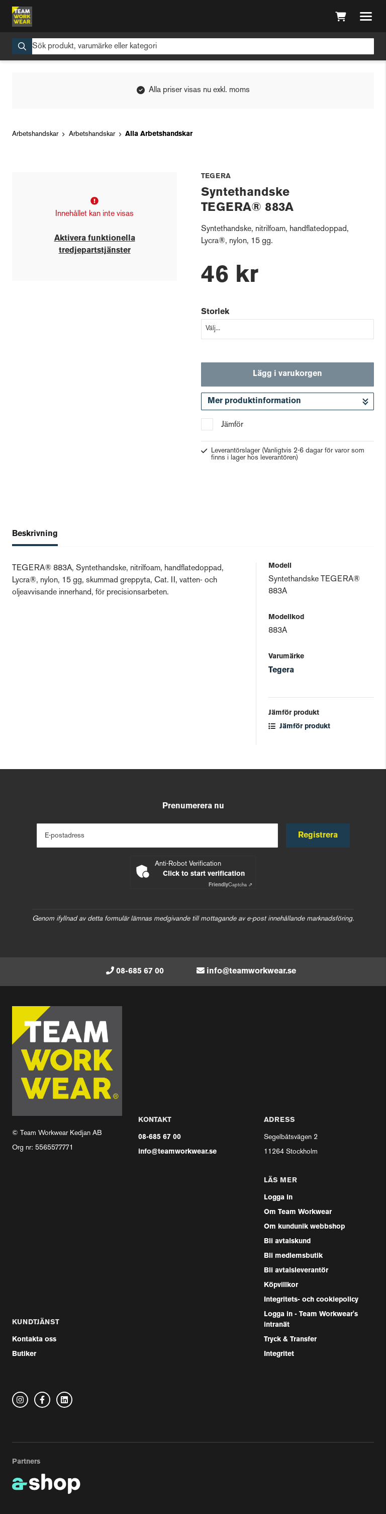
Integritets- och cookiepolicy (311, 1300)
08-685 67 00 (140, 971)
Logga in (278, 1197)
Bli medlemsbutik (293, 1256)
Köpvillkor (281, 1285)
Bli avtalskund (287, 1241)
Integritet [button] (279, 1354)
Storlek (215, 312)
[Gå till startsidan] (22, 17)
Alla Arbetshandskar (158, 134)
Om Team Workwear (298, 1212)
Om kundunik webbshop (304, 1227)
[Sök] (193, 46)
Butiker (24, 1354)
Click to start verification (204, 874)
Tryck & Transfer (290, 1339)
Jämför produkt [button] (299, 726)
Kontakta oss (34, 1339)
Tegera (281, 670)
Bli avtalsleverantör (296, 1270)
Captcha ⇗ (230, 885)
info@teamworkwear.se (251, 971)
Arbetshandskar (35, 134)
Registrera (318, 835)
